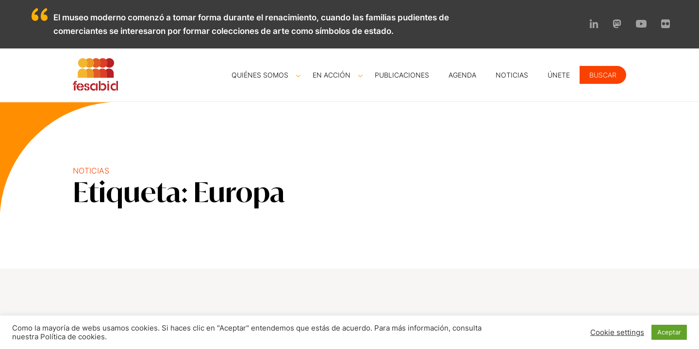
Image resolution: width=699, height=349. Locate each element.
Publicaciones (402, 75)
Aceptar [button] (669, 332)
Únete (559, 75)
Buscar (602, 75)
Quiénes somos (260, 75)
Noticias (512, 75)
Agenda (462, 75)
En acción (331, 75)
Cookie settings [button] (617, 332)
